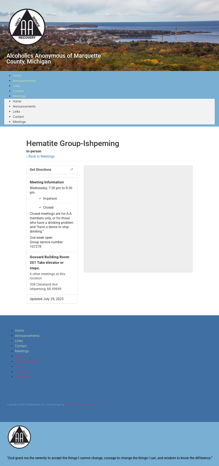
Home (17, 101)
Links (16, 112)
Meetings (19, 96)
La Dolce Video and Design (81, 404)
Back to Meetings (40, 156)
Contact (18, 117)
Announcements (24, 81)
